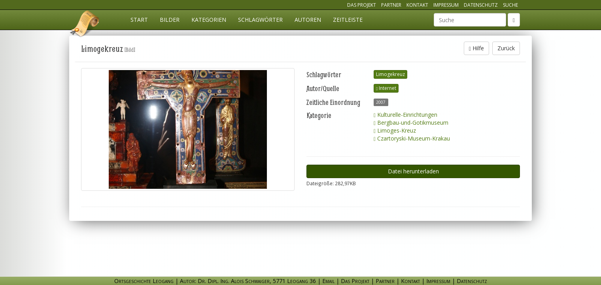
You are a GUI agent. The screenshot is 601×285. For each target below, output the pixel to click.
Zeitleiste (348, 19)
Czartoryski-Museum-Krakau (412, 138)
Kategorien (208, 19)
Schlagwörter (260, 19)
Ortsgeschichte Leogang (85, 25)
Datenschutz (481, 5)
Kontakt (417, 5)
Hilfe (476, 48)
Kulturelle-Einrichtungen (405, 114)
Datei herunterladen (413, 171)
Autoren (308, 19)
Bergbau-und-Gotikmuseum (411, 122)
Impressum (446, 5)
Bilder (170, 19)
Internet (386, 88)
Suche (510, 5)
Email (328, 281)
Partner (391, 5)
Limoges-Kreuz (395, 130)
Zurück (506, 48)
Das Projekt (361, 5)
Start (139, 19)
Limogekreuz (390, 74)
